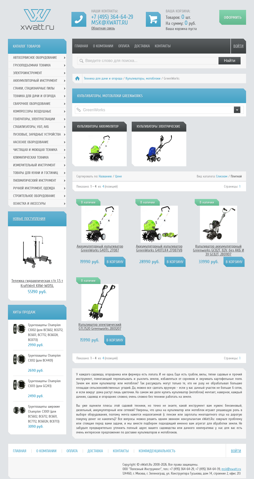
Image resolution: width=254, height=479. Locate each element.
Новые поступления (29, 218)
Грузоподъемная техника (32, 65)
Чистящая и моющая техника (35, 150)
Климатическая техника (31, 157)
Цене (118, 176)
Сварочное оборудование (31, 104)
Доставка (142, 46)
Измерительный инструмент (34, 165)
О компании (103, 46)
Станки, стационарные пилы (34, 88)
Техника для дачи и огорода (103, 78)
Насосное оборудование (30, 142)
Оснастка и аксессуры (29, 203)
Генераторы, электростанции (34, 119)
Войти (238, 46)
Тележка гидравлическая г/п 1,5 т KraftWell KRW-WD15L (37, 283)
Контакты (163, 46)
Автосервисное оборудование (35, 58)
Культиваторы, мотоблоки (143, 78)
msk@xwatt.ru (109, 22)
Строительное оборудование (34, 196)
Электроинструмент (27, 73)
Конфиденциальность (157, 451)
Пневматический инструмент (34, 180)
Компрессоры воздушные (32, 111)
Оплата (123, 46)
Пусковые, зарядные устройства (37, 134)
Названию (105, 176)
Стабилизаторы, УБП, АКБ (31, 127)
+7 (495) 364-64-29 (112, 17)
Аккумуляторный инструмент (35, 81)
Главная (81, 46)
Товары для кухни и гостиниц (35, 173)
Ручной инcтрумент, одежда (34, 188)
